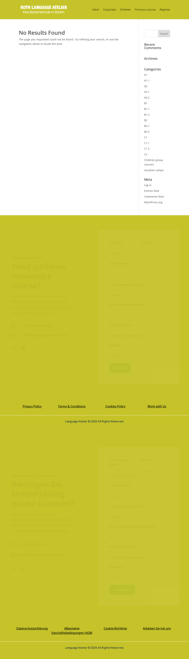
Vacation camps (154, 170)
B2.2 (147, 131)
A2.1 (147, 92)
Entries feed (151, 191)
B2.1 (147, 126)
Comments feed (154, 196)
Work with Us (156, 406)
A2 (145, 86)
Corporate (109, 9)
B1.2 (147, 114)
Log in (148, 185)
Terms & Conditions (72, 406)
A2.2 (147, 97)
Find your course (145, 9)
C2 (145, 154)
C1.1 (147, 143)
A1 (145, 75)
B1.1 (147, 109)
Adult (95, 9)
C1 (145, 137)
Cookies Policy (115, 406)
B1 (145, 103)
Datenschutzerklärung (32, 628)
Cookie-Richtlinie (115, 628)
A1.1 (147, 80)
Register (165, 9)
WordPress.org (153, 202)
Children (125, 9)
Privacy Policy (32, 406)
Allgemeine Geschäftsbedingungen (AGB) (71, 630)
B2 (145, 120)
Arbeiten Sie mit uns (157, 628)
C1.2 (147, 148)
